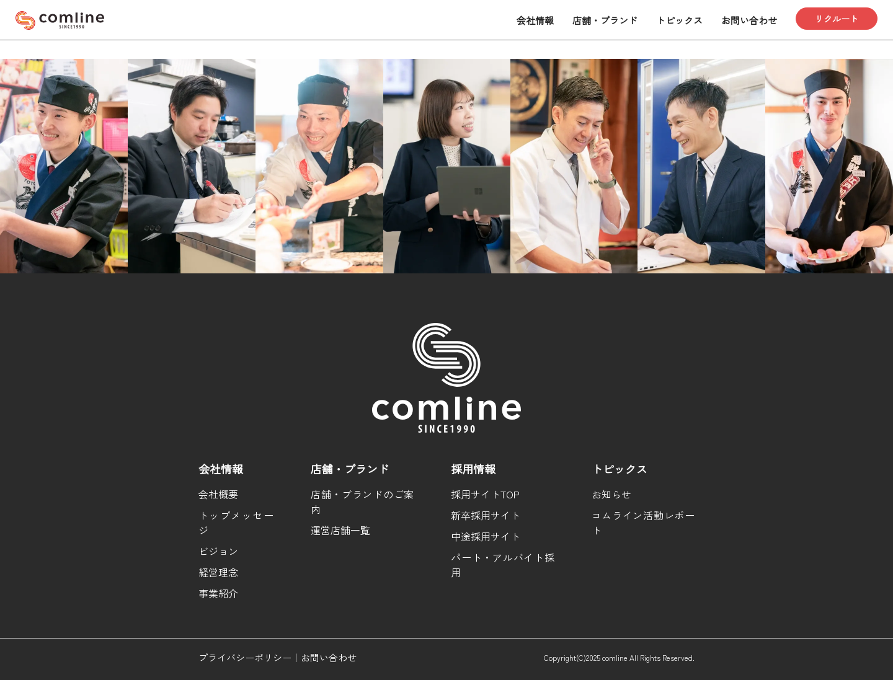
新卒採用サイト (485, 515)
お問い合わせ (749, 20)
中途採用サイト (485, 536)
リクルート (836, 18)
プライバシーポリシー (244, 657)
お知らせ (611, 494)
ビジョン (218, 551)
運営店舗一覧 (340, 530)
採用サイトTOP (485, 494)
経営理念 (218, 572)
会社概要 (218, 494)
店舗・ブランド (605, 20)
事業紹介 (218, 593)
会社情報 (535, 20)
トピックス (679, 20)
